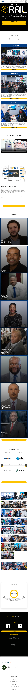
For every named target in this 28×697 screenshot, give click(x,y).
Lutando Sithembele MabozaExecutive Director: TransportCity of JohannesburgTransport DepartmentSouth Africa (6, 351)
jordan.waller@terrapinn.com (14, 638)
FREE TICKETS (14, 631)
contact (14, 691)
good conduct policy (14, 674)
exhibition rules (14, 679)
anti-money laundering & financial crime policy (14, 678)
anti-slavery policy (14, 676)
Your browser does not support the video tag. (14, 146)
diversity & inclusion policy (14, 681)
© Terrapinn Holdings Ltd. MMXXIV (14, 686)
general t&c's (14, 689)
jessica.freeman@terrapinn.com (14, 645)
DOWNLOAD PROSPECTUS (14, 205)
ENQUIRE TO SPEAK (14, 69)
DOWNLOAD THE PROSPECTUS (14, 24)
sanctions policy (14, 684)
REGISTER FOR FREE (14, 21)
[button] (25, 568)
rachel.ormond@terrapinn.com (16, 651)
